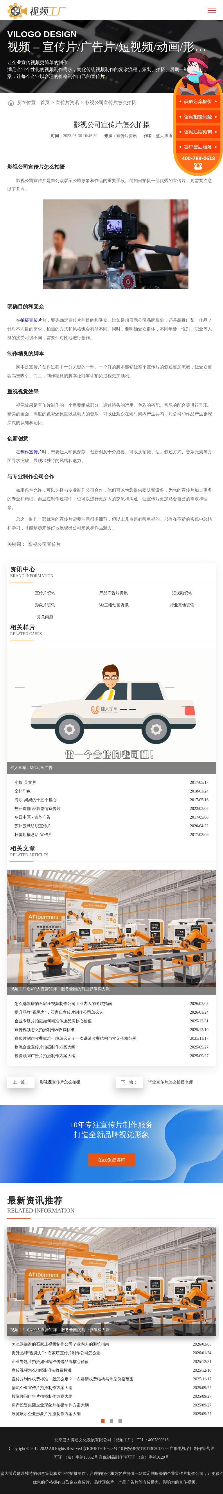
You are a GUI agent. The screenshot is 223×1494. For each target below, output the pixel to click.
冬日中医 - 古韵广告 (33, 817)
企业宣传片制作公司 (185, 1473)
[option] (111, 1321)
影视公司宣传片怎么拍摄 (110, 102)
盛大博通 (8, 1473)
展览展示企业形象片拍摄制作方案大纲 (46, 1414)
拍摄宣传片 (31, 320)
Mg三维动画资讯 (114, 605)
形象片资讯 (45, 605)
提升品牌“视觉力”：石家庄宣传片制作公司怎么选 (59, 1012)
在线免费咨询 (111, 1159)
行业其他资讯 (182, 605)
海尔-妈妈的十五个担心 (36, 800)
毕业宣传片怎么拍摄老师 (170, 1082)
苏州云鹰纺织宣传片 (33, 826)
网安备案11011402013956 (146, 1448)
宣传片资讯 (67, 102)
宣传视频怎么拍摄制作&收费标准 (45, 1030)
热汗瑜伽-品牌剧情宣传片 (38, 808)
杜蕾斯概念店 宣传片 (33, 835)
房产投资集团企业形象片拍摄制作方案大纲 (50, 1405)
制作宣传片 (31, 452)
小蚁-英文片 (25, 782)
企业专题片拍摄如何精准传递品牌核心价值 (53, 1021)
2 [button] (111, 1419)
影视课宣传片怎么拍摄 (60, 1082)
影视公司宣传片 (44, 544)
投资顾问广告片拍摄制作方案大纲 (45, 1056)
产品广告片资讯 (113, 593)
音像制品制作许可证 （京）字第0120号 (134, 1457)
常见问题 (45, 617)
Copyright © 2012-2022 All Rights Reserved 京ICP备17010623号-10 (66, 1448)
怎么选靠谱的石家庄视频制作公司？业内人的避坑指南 (63, 1004)
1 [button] (103, 1419)
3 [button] (120, 1419)
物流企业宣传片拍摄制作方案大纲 (45, 1047)
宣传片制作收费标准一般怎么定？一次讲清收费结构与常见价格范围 (75, 1038)
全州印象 (23, 791)
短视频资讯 (182, 593)
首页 (45, 102)
